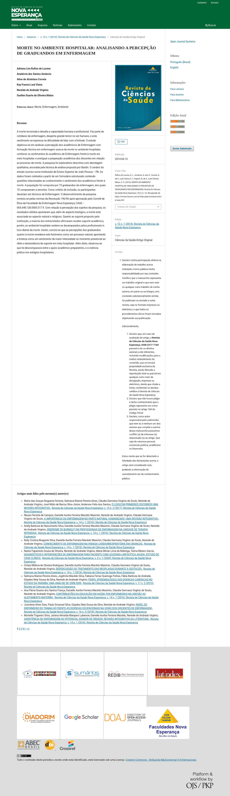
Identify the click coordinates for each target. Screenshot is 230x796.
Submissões (75, 25)
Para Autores (177, 94)
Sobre (15, 25)
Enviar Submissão (182, 148)
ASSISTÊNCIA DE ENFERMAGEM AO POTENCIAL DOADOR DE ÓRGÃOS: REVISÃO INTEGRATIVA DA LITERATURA (86, 619)
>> (28, 628)
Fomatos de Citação (127, 206)
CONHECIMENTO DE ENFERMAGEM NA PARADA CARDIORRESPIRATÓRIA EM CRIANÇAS (93, 543)
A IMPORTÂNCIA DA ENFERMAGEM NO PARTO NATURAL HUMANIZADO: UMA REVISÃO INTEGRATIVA (101, 518)
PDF (122, 141)
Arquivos (42, 25)
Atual (29, 25)
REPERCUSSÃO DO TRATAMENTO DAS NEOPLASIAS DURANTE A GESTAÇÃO (99, 568)
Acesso (214, 2)
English (174, 67)
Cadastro (202, 2)
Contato (91, 25)
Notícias (57, 25)
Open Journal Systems (182, 41)
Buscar (210, 25)
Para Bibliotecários (180, 100)
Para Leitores (177, 89)
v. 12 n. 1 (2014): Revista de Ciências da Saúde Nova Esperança (73, 37)
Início (19, 37)
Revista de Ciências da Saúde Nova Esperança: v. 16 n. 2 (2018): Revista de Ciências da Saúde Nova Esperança (85, 611)
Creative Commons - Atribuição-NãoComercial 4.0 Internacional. (161, 759)
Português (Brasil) (180, 62)
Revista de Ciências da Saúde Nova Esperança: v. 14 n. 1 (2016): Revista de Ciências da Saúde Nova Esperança (85, 522)
